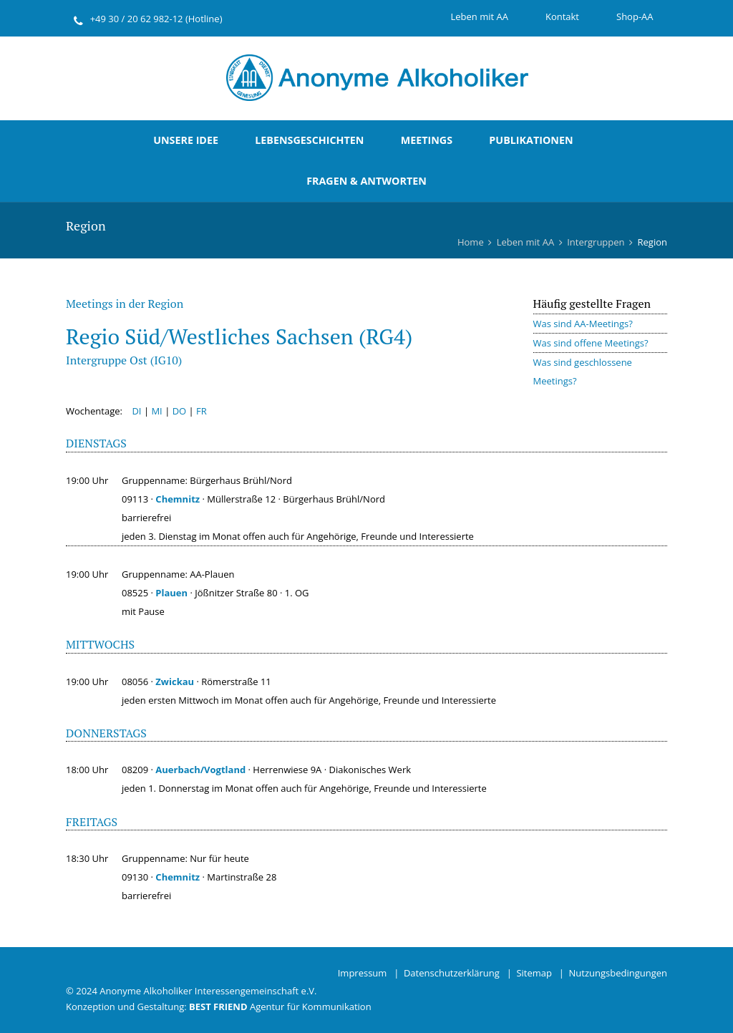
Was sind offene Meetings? (591, 342)
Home (470, 242)
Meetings (426, 140)
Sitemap (534, 972)
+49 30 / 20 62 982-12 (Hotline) (156, 18)
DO (180, 410)
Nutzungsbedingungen (618, 972)
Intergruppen (595, 242)
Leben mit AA (479, 16)
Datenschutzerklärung (452, 972)
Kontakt (562, 16)
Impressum (362, 972)
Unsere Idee (185, 140)
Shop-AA (635, 16)
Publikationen (531, 140)
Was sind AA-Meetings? (583, 323)
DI (136, 410)
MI (156, 410)
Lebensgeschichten (309, 140)
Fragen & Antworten (366, 181)
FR (201, 410)
